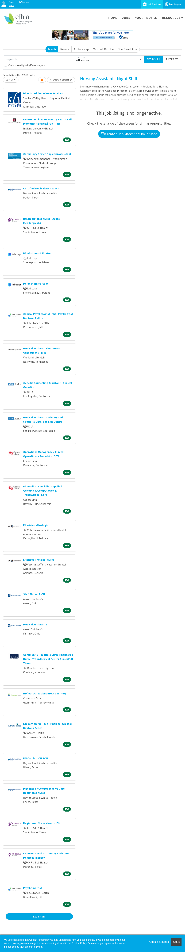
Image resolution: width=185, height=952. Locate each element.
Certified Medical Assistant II (41, 188)
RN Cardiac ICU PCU (35, 758)
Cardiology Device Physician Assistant (47, 154)
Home (112, 18)
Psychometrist (32, 888)
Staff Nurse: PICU (34, 594)
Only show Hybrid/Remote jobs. (27, 65)
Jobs (126, 18)
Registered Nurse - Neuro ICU (41, 823)
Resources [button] (171, 18)
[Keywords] (39, 59)
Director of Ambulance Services (43, 93)
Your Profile (146, 18)
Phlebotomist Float (35, 283)
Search (52, 49)
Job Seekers (152, 4)
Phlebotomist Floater (37, 253)
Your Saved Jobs (128, 49)
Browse (64, 49)
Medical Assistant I (35, 624)
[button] (172, 59)
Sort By (9, 79)
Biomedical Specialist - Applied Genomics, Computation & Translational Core (42, 490)
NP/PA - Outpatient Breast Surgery (44, 693)
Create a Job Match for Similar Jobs (129, 134)
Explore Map (81, 49)
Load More (39, 916)
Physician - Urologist (36, 525)
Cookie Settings (159, 941)
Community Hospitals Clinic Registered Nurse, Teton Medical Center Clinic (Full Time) (48, 659)
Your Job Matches (103, 49)
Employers (173, 4)
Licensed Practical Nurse (38, 559)
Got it (176, 941)
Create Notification (61, 79)
